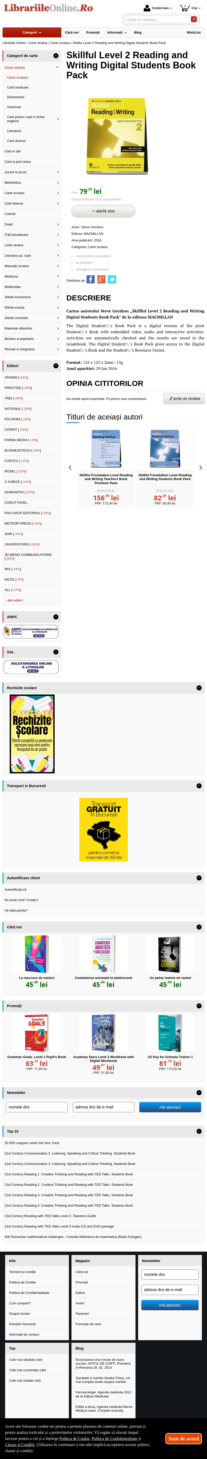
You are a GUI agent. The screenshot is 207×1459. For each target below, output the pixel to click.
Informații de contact (24, 1334)
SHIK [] (14, 534)
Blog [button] (80, 1348)
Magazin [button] (83, 1261)
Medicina (11, 276)
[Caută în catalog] (194, 19)
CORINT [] (16, 429)
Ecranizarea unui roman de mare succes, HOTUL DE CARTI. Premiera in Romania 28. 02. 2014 (103, 1363)
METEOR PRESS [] (23, 523)
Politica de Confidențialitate (29, 1293)
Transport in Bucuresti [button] (26, 786)
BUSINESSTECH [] (23, 450)
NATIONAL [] (18, 409)
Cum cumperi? (20, 1303)
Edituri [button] (12, 366)
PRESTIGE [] (18, 388)
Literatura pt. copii (18, 255)
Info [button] (12, 1261)
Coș (188, 8)
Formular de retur (88, 1324)
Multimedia (13, 287)
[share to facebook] (91, 279)
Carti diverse (16, 141)
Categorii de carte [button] (22, 56)
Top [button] (12, 1348)
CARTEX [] (17, 461)
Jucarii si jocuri (15, 172)
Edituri (80, 1293)
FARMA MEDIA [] (21, 440)
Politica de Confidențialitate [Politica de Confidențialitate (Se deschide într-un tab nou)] (115, 1438)
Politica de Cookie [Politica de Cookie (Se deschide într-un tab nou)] (74, 1438)
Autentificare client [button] (23, 878)
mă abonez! (170, 1107)
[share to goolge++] (101, 279)
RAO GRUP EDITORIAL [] (28, 513)
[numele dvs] (37, 1107)
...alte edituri (14, 600)
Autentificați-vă (15, 889)
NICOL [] (14, 579)
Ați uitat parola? (16, 910)
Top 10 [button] (12, 1131)
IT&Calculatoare (16, 235)
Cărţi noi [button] (14, 927)
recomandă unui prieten (93, 256)
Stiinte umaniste (16, 318)
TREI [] (14, 398)
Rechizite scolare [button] (22, 688)
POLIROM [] (17, 419)
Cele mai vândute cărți (25, 1360)
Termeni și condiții (22, 1272)
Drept (9, 224)
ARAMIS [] (16, 377)
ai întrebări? (85, 263)
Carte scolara (97, 247)
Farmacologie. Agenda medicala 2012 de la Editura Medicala (103, 1394)
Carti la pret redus (18, 162)
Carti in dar (13, 151)
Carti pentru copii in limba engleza (26, 119)
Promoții (82, 1282)
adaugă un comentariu (92, 269)
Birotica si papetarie (19, 339)
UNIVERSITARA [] (22, 544)
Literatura (14, 131)
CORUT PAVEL (16, 502)
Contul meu (156, 8)
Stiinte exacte (15, 307)
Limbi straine (14, 245)
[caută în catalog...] (155, 19)
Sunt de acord (183, 1438)
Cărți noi (82, 1272)
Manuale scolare (17, 266)
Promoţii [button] (14, 1006)
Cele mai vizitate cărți (25, 1380)
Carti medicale (17, 87)
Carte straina (15, 67)
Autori (80, 1303)
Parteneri (82, 1314)
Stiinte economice (18, 297)
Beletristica (13, 182)
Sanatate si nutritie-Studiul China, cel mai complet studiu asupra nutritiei (103, 1380)
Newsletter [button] (16, 1093)
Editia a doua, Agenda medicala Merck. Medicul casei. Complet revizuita (104, 1409)
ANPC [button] (12, 617)
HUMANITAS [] (19, 492)
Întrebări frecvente (22, 1324)
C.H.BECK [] (18, 482)
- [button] (55, 55)
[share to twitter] (112, 279)
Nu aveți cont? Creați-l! (21, 900)
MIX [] (13, 569)
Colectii (10, 214)
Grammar (14, 107)
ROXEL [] (15, 471)
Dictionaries (16, 97)
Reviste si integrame (20, 349)
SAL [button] (10, 652)
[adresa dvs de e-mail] (104, 1107)
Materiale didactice (18, 328)
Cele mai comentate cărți (27, 1370)
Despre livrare (19, 1314)
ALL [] (13, 590)
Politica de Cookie (22, 1282)
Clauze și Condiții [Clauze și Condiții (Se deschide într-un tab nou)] (20, 1444)
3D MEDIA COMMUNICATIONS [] (28, 557)
